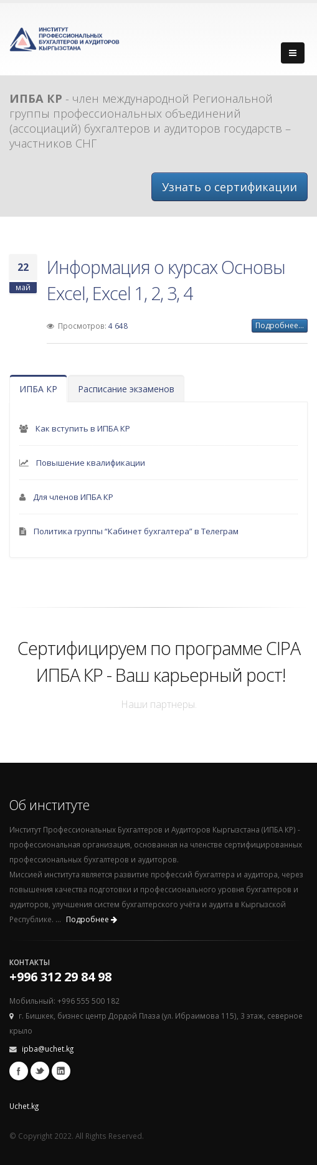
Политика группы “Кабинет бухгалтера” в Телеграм (136, 531)
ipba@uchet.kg (47, 1049)
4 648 (118, 326)
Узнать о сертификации (229, 186)
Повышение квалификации (90, 462)
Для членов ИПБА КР (73, 496)
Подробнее (91, 919)
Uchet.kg (24, 1106)
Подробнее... (279, 325)
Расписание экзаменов (126, 389)
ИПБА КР (38, 389)
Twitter (40, 1071)
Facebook (18, 1071)
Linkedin (61, 1071)
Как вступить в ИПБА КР (82, 428)
